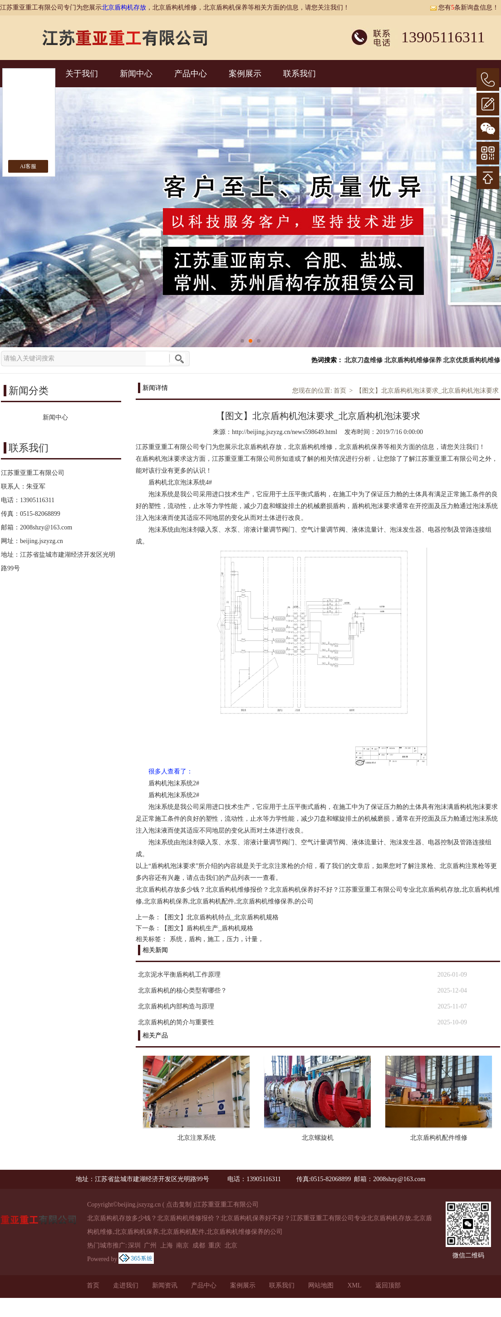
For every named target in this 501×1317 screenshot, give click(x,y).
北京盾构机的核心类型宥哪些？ (182, 990)
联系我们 (299, 73)
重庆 (214, 1245)
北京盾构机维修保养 (413, 360)
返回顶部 (388, 1285)
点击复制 (179, 1204)
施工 (213, 939)
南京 (182, 1245)
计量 (251, 939)
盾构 (195, 939)
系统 (176, 939)
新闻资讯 (164, 1285)
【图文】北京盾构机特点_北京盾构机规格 (220, 917)
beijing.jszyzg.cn (41, 541)
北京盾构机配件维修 (438, 1137)
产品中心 (190, 73)
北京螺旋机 (318, 1137)
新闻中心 (136, 73)
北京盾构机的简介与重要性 (176, 1022)
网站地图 (321, 1285)
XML (354, 1285)
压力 (232, 939)
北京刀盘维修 (363, 360)
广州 (150, 1245)
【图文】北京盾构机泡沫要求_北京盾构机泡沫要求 (427, 390)
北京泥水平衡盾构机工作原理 (179, 974)
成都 (198, 1245)
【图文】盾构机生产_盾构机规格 (207, 928)
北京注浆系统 (196, 1137)
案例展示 (245, 73)
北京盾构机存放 (124, 7)
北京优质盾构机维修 (471, 360)
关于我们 (81, 73)
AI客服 (28, 166)
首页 (340, 390)
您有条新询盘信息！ (464, 7)
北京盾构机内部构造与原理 (176, 1006)
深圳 (134, 1245)
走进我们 (125, 1285)
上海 (166, 1245)
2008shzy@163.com (46, 527)
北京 (231, 1245)
